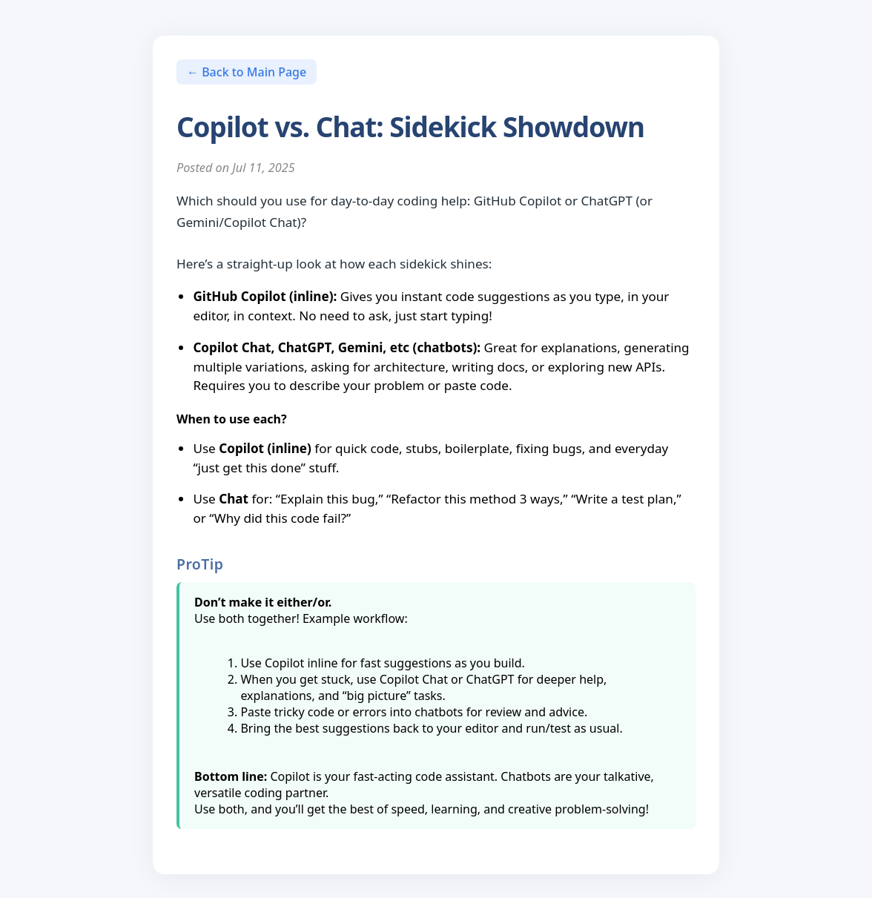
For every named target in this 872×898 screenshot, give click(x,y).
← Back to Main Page (246, 72)
